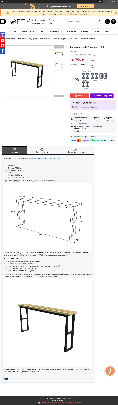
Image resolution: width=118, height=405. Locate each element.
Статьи (96, 31)
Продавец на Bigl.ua (59, 400)
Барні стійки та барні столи (49, 39)
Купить (81, 96)
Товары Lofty (26, 31)
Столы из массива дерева (27, 39)
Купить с (104, 96)
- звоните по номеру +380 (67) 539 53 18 (45, 158)
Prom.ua (69, 398)
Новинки (84, 31)
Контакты (71, 31)
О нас (41, 31)
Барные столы (66, 39)
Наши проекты (55, 31)
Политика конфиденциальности (70, 403)
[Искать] (100, 21)
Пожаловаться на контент (50, 403)
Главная (12, 31)
